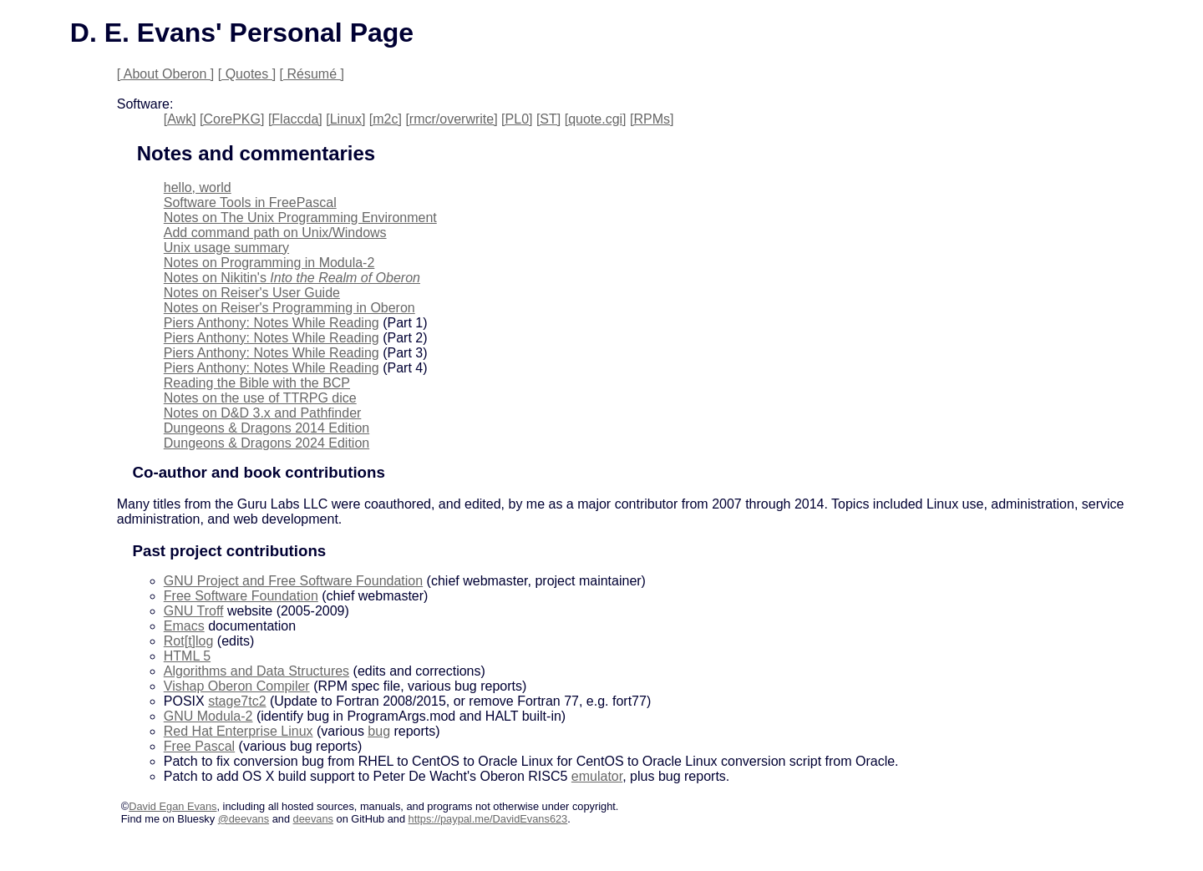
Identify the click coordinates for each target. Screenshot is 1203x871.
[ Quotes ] (247, 74)
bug (379, 731)
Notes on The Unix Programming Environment (300, 217)
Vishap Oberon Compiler (237, 686)
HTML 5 (187, 656)
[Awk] (180, 119)
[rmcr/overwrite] (451, 119)
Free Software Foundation (241, 596)
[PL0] (516, 119)
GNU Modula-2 (208, 716)
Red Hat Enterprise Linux (238, 731)
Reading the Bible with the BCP (257, 383)
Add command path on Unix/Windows (275, 232)
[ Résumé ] (312, 74)
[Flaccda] (295, 119)
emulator (596, 776)
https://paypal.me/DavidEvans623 (488, 819)
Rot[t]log (189, 641)
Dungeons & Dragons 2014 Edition (266, 428)
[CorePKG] (232, 119)
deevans (313, 819)
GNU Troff (194, 611)
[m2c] (385, 119)
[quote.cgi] (596, 119)
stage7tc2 (237, 701)
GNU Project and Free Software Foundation (293, 581)
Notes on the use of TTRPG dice (260, 398)
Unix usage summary (226, 248)
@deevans (243, 819)
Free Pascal (199, 746)
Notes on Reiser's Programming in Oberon (289, 308)
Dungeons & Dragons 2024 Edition (266, 443)
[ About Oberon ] (166, 74)
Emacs (184, 626)
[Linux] (345, 119)
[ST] (548, 119)
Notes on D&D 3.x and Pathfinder (263, 413)
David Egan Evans (172, 806)
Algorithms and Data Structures (256, 671)
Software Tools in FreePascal (250, 202)
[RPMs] (651, 119)
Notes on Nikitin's (292, 278)
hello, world (197, 187)
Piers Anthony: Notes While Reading (271, 323)
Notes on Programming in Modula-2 (269, 263)
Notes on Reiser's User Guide (252, 293)
